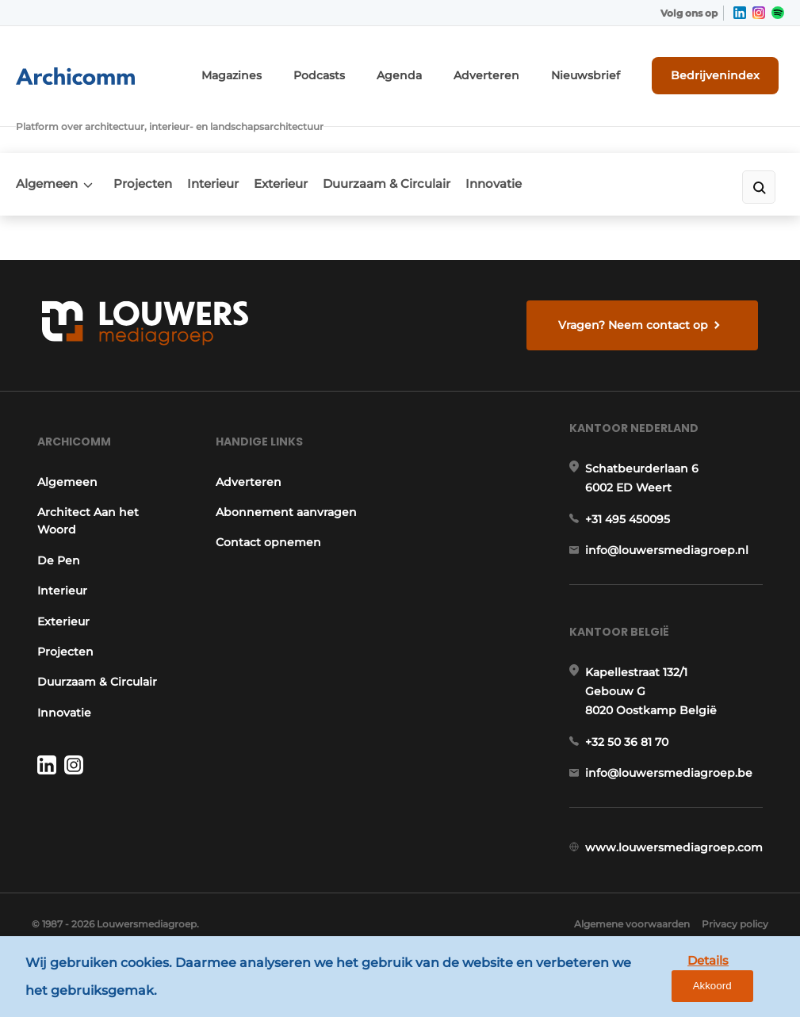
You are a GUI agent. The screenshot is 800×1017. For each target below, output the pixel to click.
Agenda (441, 69)
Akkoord (741, 979)
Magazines (290, 69)
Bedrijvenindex (725, 69)
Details (666, 978)
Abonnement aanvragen (251, 515)
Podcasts (368, 69)
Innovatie (545, 139)
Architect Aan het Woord (82, 515)
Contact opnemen (265, 555)
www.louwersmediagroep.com (679, 878)
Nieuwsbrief (605, 69)
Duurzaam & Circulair (428, 139)
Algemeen (47, 139)
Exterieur (312, 139)
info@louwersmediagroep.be (674, 797)
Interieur (233, 139)
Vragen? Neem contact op (638, 300)
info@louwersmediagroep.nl (672, 559)
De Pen (53, 555)
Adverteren (518, 69)
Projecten (153, 139)
